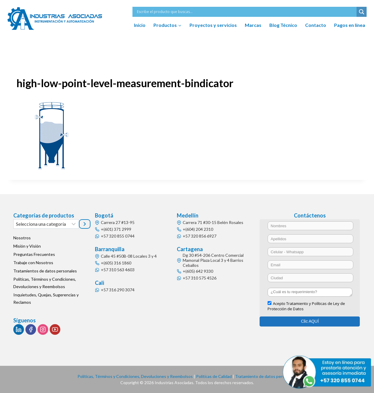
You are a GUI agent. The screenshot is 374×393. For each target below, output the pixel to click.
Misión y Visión (27, 246)
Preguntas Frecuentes (34, 254)
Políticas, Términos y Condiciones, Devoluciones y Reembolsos (44, 283)
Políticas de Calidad (214, 376)
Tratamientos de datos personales (45, 270)
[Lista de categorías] (46, 224)
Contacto (315, 25)
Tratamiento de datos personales (266, 376)
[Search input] (246, 12)
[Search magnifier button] (362, 12)
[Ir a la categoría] (84, 224)
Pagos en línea (349, 25)
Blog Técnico (283, 25)
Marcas (253, 25)
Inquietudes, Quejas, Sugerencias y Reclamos (46, 298)
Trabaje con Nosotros (33, 262)
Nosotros (22, 237)
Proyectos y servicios (213, 25)
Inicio (139, 25)
